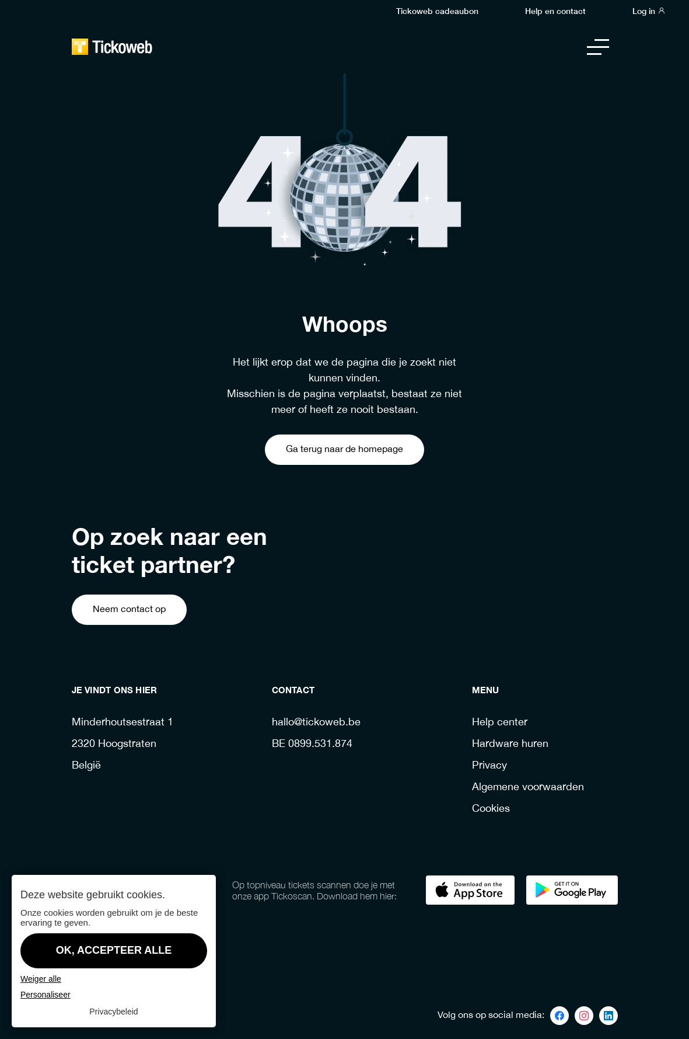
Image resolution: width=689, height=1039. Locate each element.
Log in (649, 10)
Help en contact (555, 10)
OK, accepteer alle (114, 950)
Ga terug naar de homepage (344, 449)
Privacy (489, 766)
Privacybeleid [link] (113, 1011)
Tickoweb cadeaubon (437, 10)
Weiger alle (40, 979)
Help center (499, 723)
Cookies (491, 809)
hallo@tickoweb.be (316, 723)
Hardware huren (510, 744)
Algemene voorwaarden (528, 787)
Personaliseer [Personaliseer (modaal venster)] (45, 994)
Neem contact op (129, 609)
